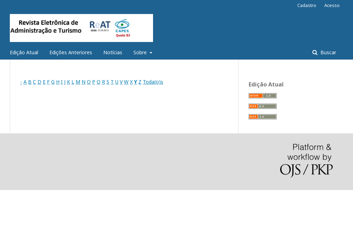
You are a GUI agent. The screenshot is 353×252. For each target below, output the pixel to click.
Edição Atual (24, 52)
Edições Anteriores (70, 52)
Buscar (327, 52)
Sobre (140, 52)
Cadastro (306, 5)
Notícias (112, 52)
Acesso (332, 5)
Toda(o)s (153, 81)
